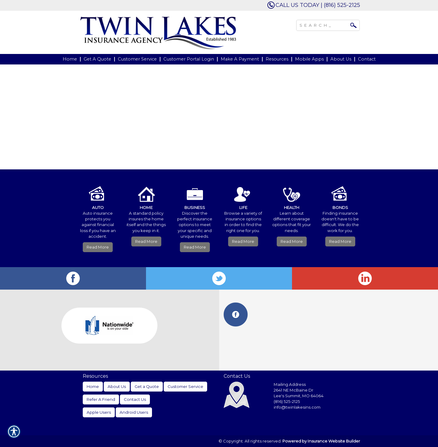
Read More (98, 247)
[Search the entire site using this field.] (323, 25)
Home (93, 386)
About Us (117, 386)
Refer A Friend (101, 399)
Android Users (134, 412)
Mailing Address (290, 384)
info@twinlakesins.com (297, 407)
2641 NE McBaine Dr (294, 390)
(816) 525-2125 (287, 401)
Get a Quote (147, 386)
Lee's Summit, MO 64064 (298, 395)
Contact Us (135, 399)
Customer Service (185, 386)
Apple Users (99, 412)
